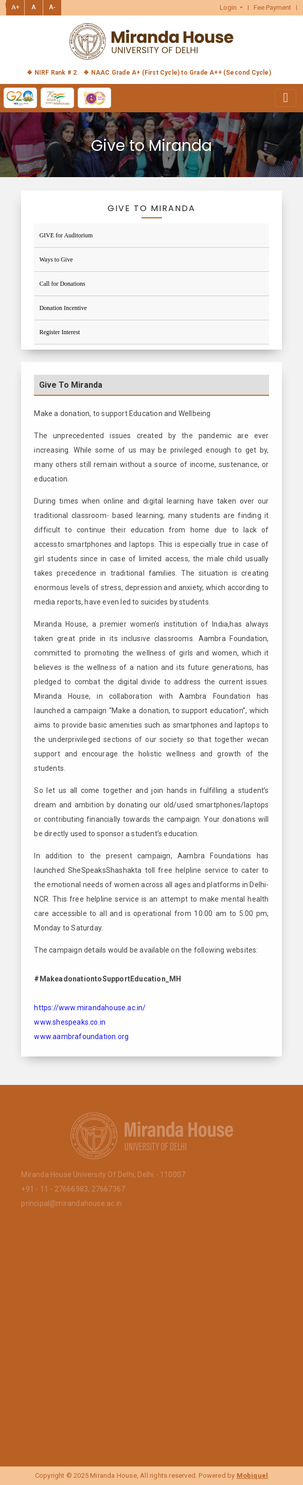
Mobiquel (253, 1475)
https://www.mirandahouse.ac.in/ (90, 1013)
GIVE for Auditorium (66, 235)
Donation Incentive (62, 308)
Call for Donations (62, 283)
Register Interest (59, 332)
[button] (231, 7)
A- (52, 7)
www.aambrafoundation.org (81, 1042)
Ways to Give (56, 259)
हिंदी (9, 5)
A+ (15, 7)
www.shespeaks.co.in (69, 1028)
